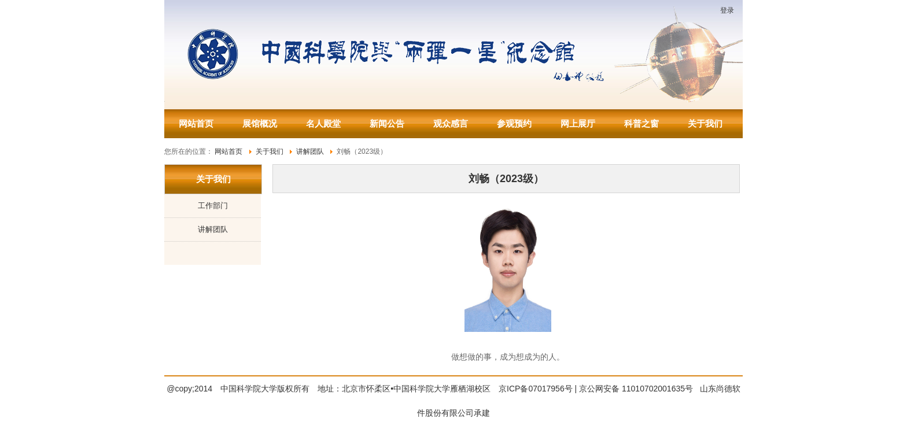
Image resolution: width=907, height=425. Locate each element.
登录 (727, 10)
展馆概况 (259, 123)
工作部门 (213, 205)
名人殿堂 (323, 123)
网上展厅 (578, 123)
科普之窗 (641, 123)
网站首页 (196, 123)
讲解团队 (213, 229)
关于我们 (705, 123)
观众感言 (450, 123)
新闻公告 (387, 123)
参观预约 (514, 123)
